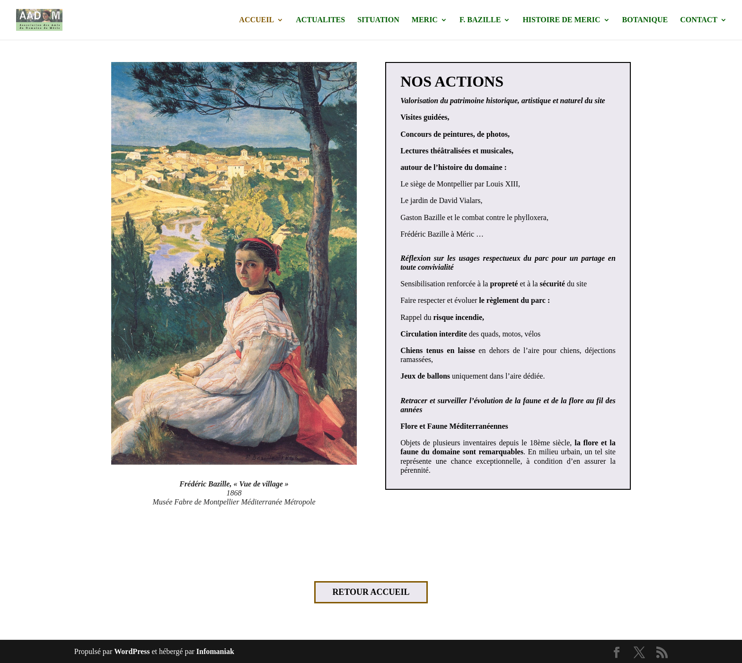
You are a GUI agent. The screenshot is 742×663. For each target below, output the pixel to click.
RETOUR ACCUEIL (370, 592)
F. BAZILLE (480, 20)
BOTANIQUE (645, 20)
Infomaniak (215, 651)
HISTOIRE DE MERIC (561, 20)
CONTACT (698, 20)
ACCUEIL (256, 20)
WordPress (132, 651)
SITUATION (378, 20)
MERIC (425, 20)
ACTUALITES (320, 20)
